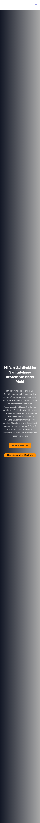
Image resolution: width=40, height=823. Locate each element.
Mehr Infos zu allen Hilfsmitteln (20, 455)
